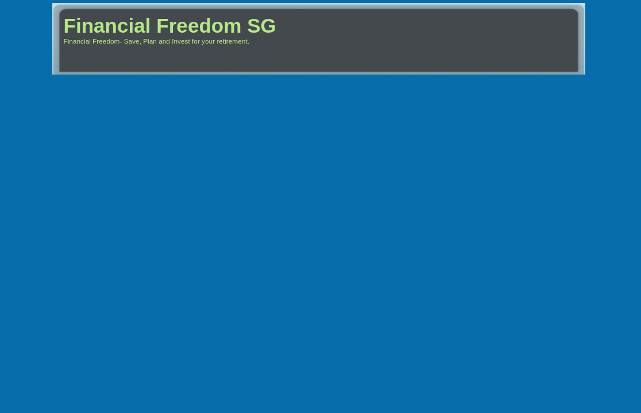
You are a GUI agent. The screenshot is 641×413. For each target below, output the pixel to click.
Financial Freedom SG (170, 25)
